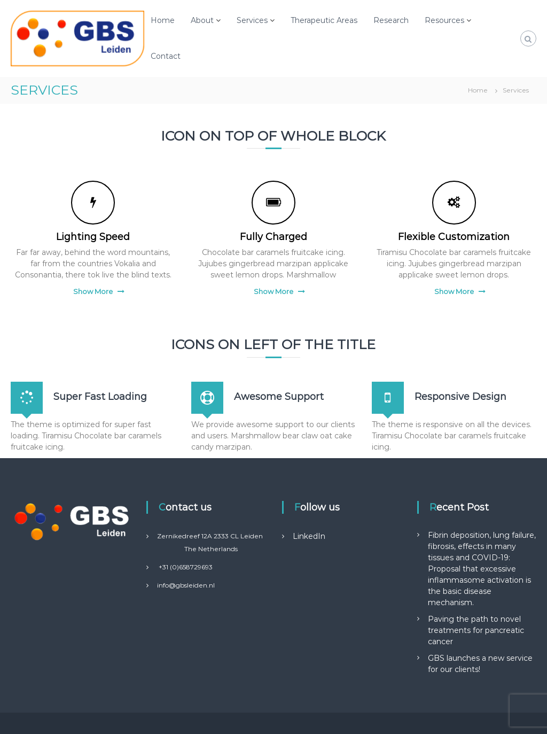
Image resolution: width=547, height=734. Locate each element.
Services (252, 20)
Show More (93, 291)
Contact (166, 56)
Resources (444, 20)
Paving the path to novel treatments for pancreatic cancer (476, 630)
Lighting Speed (93, 237)
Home (163, 20)
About (202, 20)
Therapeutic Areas (324, 20)
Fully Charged (273, 237)
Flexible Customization (454, 237)
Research (391, 20)
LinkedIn (309, 536)
